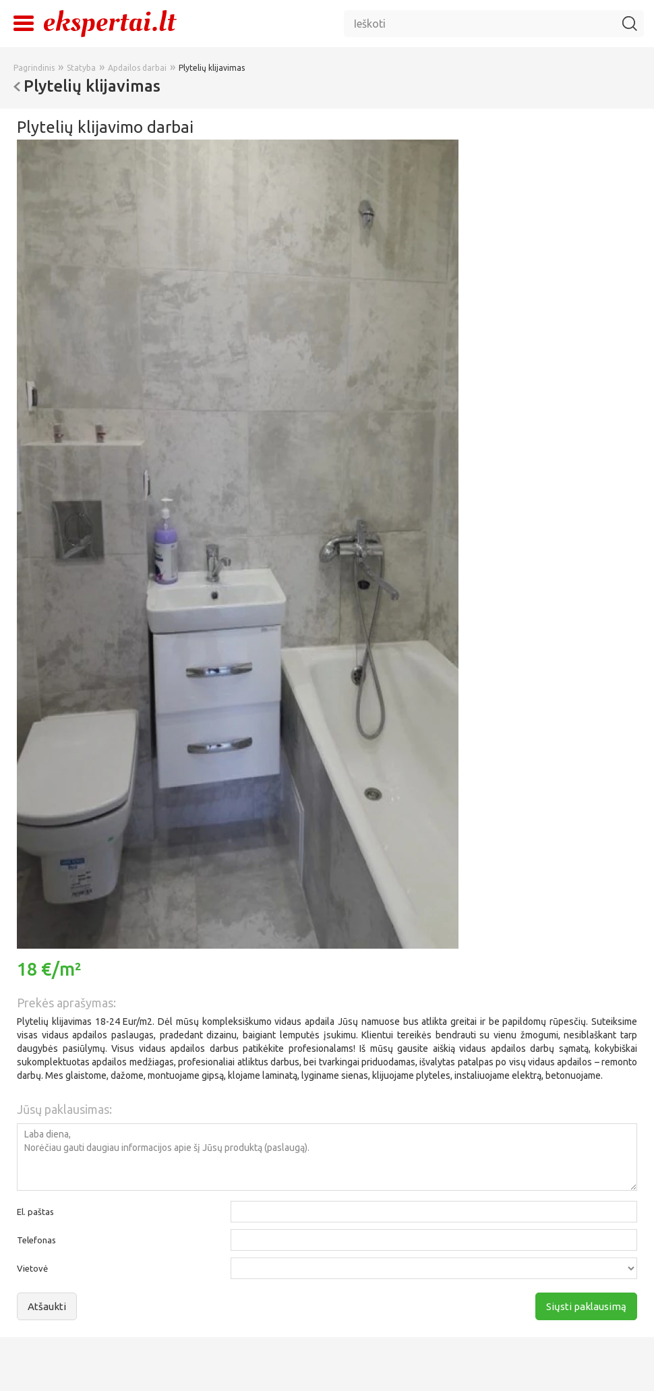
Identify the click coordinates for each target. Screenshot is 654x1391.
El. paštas (35, 1211)
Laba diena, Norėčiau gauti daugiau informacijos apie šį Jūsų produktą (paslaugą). (327, 1157)
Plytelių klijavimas (212, 67)
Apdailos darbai (137, 67)
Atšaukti (47, 1306)
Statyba (81, 67)
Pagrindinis (34, 67)
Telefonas (36, 1240)
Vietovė (32, 1268)
